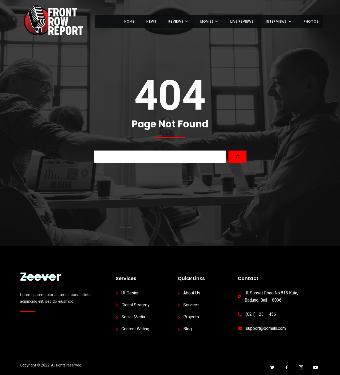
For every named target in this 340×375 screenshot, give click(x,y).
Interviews (279, 21)
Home (129, 21)
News (151, 21)
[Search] (237, 157)
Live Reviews (242, 21)
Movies (209, 21)
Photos (311, 21)
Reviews (178, 21)
